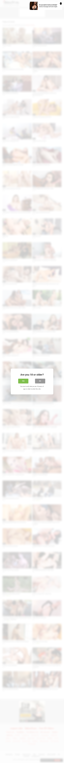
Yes (23, 381)
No (40, 381)
